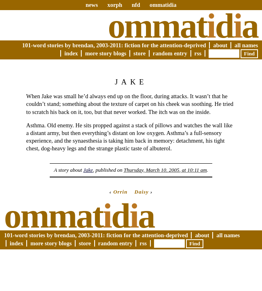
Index (71, 53)
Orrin (120, 192)
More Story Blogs (105, 53)
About (220, 45)
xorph (114, 5)
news (92, 5)
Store (139, 53)
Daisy (142, 192)
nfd (136, 5)
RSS (198, 53)
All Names (246, 45)
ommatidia (163, 5)
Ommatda (183, 25)
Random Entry (170, 53)
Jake (88, 170)
